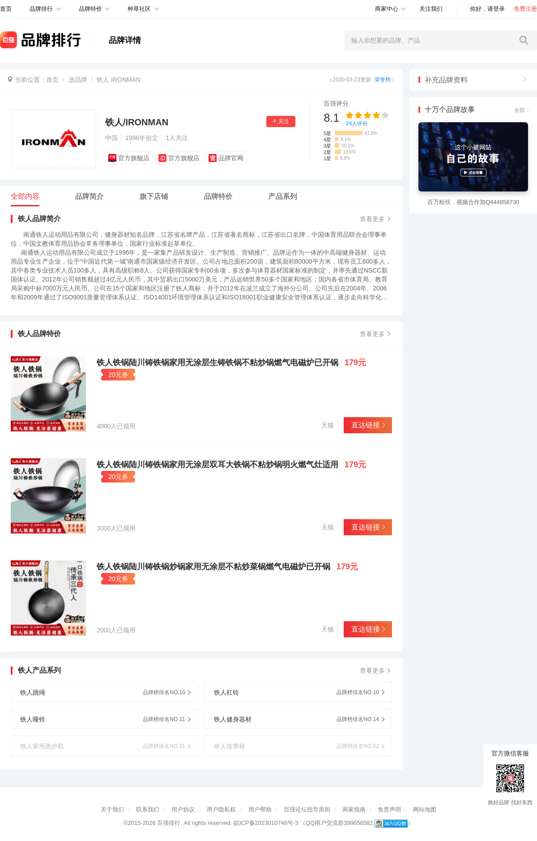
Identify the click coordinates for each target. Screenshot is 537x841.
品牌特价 (90, 8)
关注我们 (431, 8)
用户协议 (183, 809)
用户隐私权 (221, 809)
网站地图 (424, 809)
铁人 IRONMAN (119, 79)
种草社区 (139, 8)
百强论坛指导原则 (307, 809)
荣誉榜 (383, 80)
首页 (52, 79)
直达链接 (367, 425)
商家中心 (386, 8)
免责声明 (389, 809)
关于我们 (112, 809)
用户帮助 (260, 809)
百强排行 (168, 823)
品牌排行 (41, 8)
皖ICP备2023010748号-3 (266, 823)
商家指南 (354, 809)
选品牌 (77, 79)
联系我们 (147, 809)
